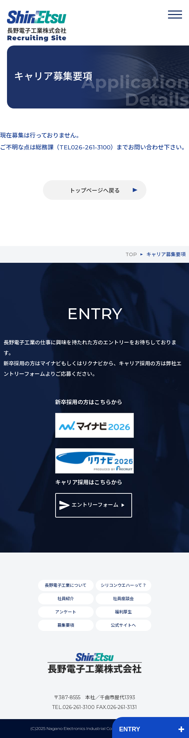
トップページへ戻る (95, 190)
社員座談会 (123, 598)
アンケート (65, 611)
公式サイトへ (123, 625)
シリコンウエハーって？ (123, 585)
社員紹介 (65, 598)
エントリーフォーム (88, 505)
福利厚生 (123, 611)
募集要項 (65, 625)
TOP (131, 254)
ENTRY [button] (129, 729)
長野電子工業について (66, 585)
